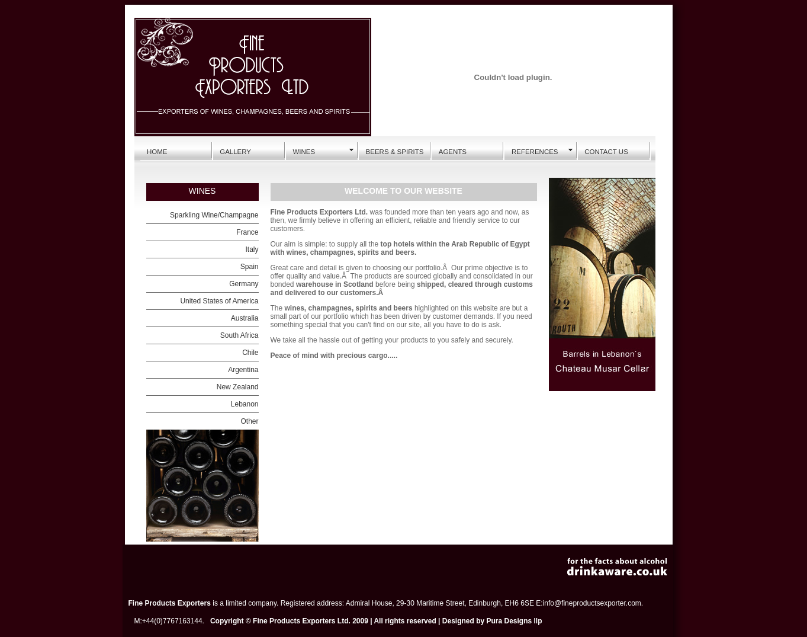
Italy (251, 249)
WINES (303, 151)
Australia (245, 318)
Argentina (243, 370)
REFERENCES (535, 151)
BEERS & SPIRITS (395, 151)
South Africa (239, 335)
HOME (157, 151)
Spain (249, 267)
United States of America (219, 301)
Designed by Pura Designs (487, 621)
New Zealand (238, 387)
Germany (243, 284)
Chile (250, 352)
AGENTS (453, 151)
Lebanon (245, 404)
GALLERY (235, 151)
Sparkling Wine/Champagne (214, 215)
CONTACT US (606, 151)
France (247, 232)
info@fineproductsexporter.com (592, 603)
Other (249, 421)
